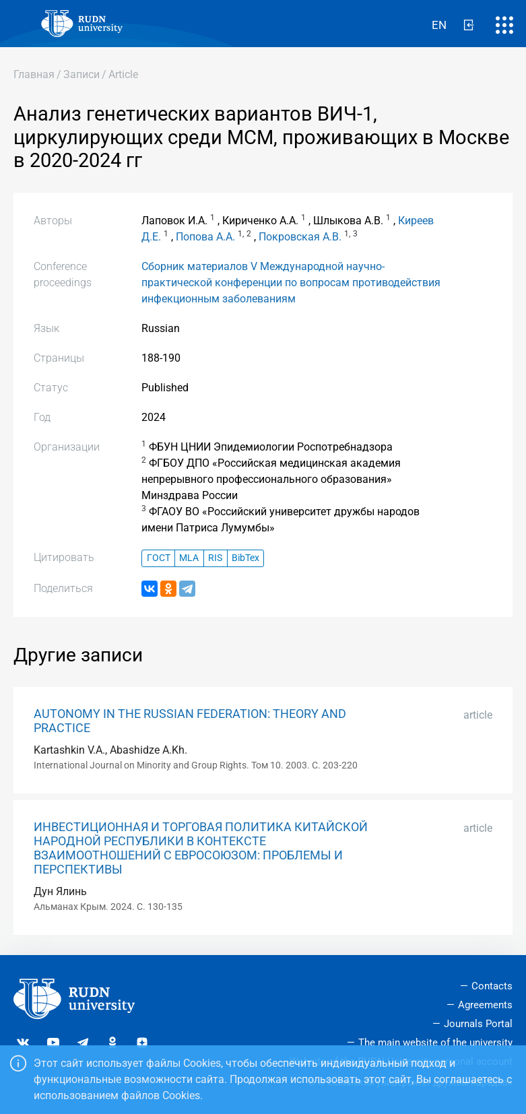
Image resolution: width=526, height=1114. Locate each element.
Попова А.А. (205, 236)
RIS (215, 558)
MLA (189, 558)
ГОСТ (158, 558)
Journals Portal (478, 1024)
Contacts (492, 986)
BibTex (245, 558)
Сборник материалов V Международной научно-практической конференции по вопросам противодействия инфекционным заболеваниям (290, 282)
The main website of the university (435, 1043)
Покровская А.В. (300, 236)
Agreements (485, 1005)
